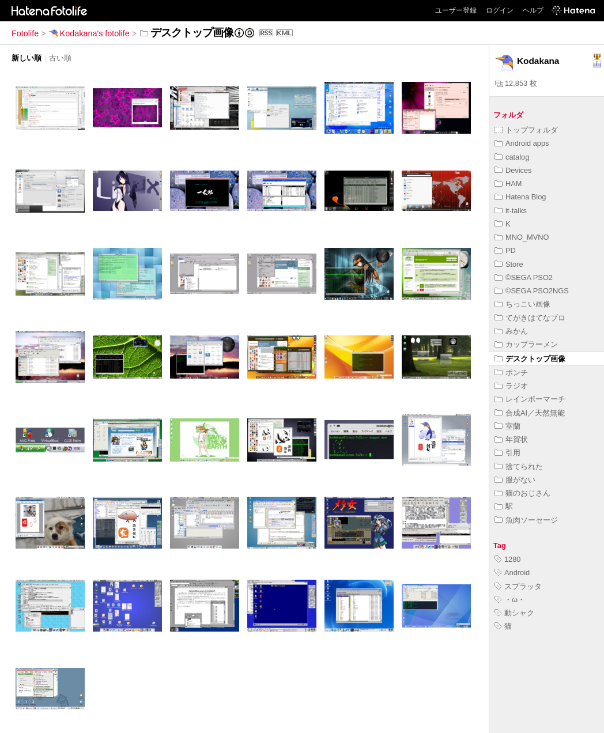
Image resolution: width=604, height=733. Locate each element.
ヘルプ (533, 10)
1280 (507, 559)
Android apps (521, 143)
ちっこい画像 (522, 304)
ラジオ (511, 385)
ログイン (500, 10)
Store (508, 264)
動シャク (514, 613)
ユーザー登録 (456, 10)
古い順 (60, 58)
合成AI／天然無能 (529, 413)
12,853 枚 (516, 83)
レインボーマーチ (529, 399)
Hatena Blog (520, 196)
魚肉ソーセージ (526, 520)
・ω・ (509, 599)
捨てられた (518, 466)
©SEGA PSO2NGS (531, 290)
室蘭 (507, 426)
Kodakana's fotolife (89, 33)
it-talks (510, 210)
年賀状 (511, 439)
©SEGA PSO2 (523, 277)
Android (512, 572)
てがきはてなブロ (529, 317)
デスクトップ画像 (529, 358)
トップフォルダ (526, 130)
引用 (507, 452)
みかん (511, 331)
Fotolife (25, 33)
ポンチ (511, 372)
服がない (514, 479)
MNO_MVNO (521, 237)
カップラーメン (526, 344)
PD (505, 250)
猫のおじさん (522, 493)
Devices (513, 170)
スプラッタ (518, 586)
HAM (508, 183)
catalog (511, 157)
